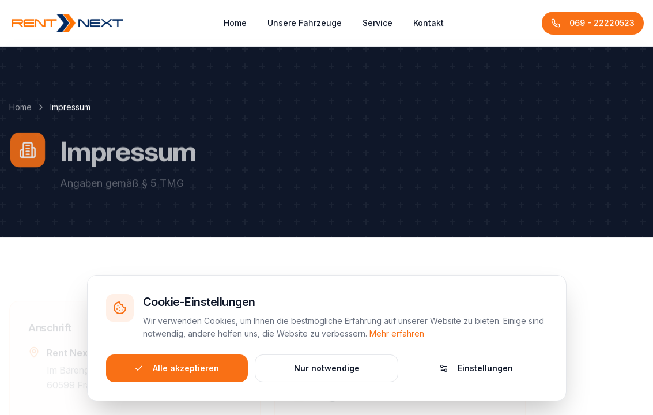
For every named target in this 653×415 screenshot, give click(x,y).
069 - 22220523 (593, 27)
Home (235, 27)
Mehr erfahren (396, 332)
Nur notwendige (327, 366)
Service (377, 27)
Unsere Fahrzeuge (304, 27)
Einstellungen (476, 366)
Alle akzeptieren (176, 366)
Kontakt (428, 27)
